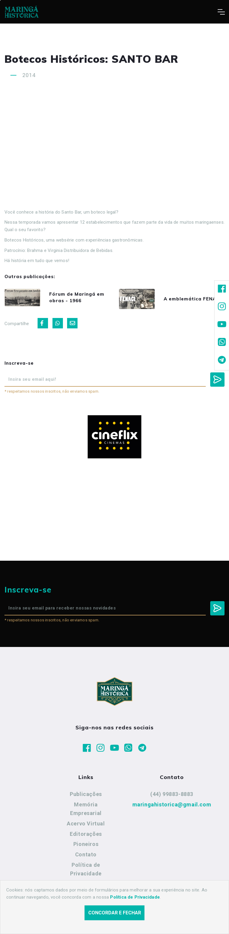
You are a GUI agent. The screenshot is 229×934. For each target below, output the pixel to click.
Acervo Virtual (86, 823)
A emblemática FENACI (192, 299)
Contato (86, 854)
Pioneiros (85, 844)
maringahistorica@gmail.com (171, 804)
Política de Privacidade (86, 869)
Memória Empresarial (86, 809)
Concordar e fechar (114, 913)
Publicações (86, 794)
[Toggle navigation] (221, 12)
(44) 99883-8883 (171, 794)
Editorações (86, 834)
